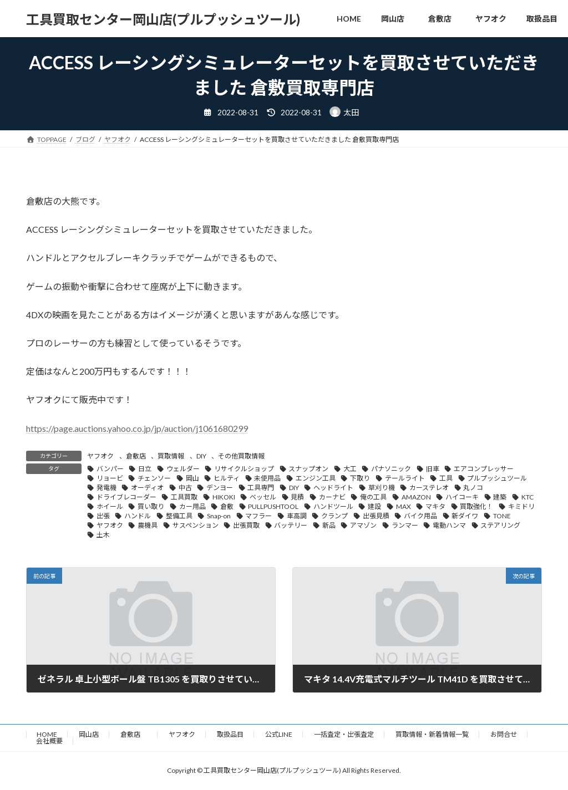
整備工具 (179, 516)
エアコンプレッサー (484, 469)
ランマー (405, 525)
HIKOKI (223, 497)
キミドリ (521, 506)
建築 (499, 497)
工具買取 (184, 497)
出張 (103, 516)
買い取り (151, 506)
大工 (350, 469)
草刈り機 (381, 487)
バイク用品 (420, 516)
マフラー (258, 516)
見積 (297, 497)
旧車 (432, 469)
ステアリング (500, 525)
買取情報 (171, 456)
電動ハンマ (449, 525)
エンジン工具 (316, 478)
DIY (201, 456)
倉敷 (227, 506)
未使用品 (267, 478)
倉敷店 (136, 456)
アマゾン (363, 525)
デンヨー (219, 487)
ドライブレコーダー (126, 497)
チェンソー (154, 478)
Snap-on (219, 516)
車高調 (297, 516)
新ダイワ (465, 516)
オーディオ (147, 487)
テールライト (405, 478)
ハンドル (137, 516)
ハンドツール (333, 506)
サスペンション (196, 525)
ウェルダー (183, 469)
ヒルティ (227, 478)
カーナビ (332, 497)
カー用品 (192, 506)
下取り (360, 478)
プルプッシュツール (497, 478)
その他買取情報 (241, 456)
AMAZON (416, 497)
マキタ (435, 506)
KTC (527, 497)
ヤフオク (100, 456)
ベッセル (263, 497)
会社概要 (49, 741)
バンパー (110, 469)
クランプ (334, 516)
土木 (103, 535)
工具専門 (260, 487)
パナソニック (391, 469)
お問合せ (503, 734)
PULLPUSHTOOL (273, 506)
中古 (185, 487)
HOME (47, 734)
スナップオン (308, 469)
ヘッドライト (333, 487)
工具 (446, 478)
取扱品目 (230, 734)
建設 (374, 506)
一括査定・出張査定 (344, 734)
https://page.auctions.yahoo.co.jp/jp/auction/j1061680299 (137, 428)
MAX (403, 506)
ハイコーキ (462, 497)
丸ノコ (473, 487)
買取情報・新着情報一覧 (432, 734)
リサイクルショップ (244, 469)
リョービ (110, 478)
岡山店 (89, 734)
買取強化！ (476, 506)
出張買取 (246, 525)
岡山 (192, 478)
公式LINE (278, 734)
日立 (144, 469)
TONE (502, 516)
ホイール (110, 506)
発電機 (106, 487)
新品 (329, 525)
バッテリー (290, 525)
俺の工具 (373, 497)
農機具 (148, 525)
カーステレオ (429, 487)
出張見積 (376, 516)
